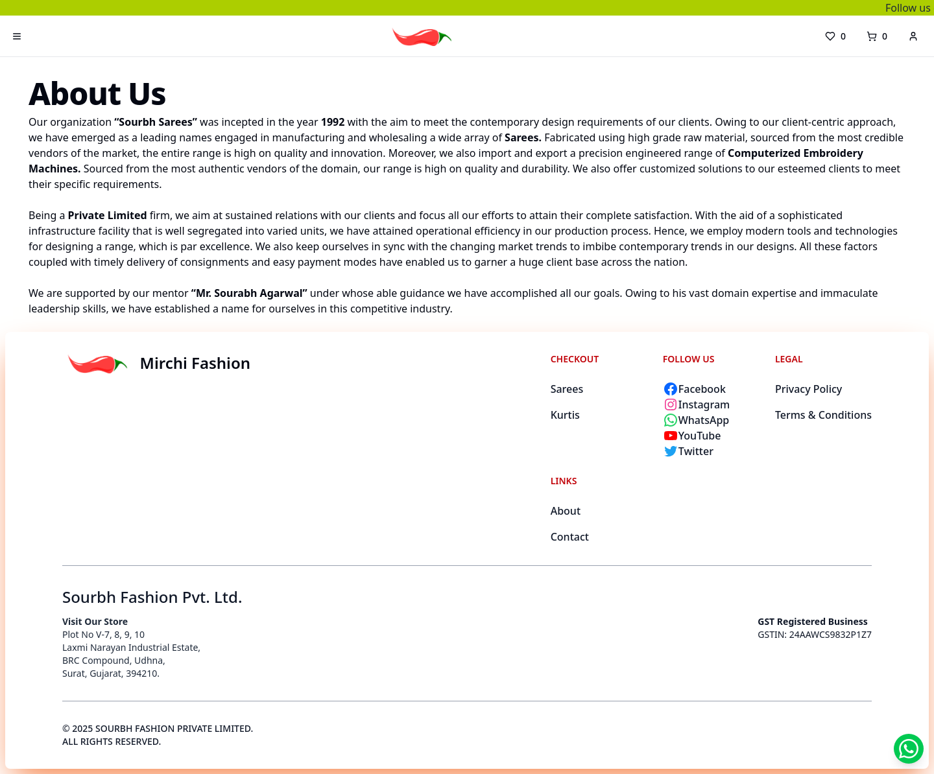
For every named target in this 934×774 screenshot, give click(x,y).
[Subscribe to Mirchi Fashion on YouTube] (711, 435)
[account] (913, 36)
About (566, 511)
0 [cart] (877, 36)
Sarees (567, 389)
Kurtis (565, 415)
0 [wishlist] (835, 36)
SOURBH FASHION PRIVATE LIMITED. (174, 728)
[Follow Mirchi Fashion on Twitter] (711, 451)
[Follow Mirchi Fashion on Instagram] (711, 404)
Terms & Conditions (823, 415)
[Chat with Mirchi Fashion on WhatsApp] (711, 420)
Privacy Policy (808, 389)
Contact (570, 537)
